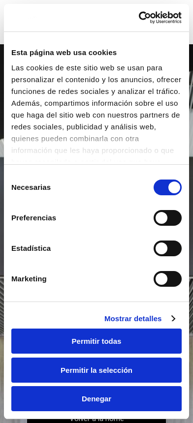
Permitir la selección (96, 370)
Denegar (96, 398)
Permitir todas (97, 341)
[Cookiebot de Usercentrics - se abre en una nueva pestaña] (139, 17)
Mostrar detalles (133, 318)
